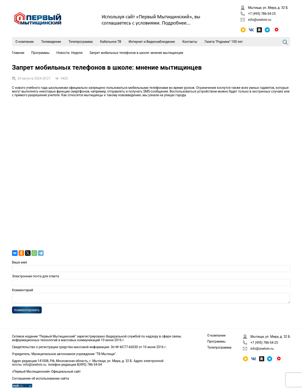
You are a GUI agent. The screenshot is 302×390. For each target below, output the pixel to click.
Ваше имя (19, 262)
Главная (18, 53)
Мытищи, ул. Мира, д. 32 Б (268, 7)
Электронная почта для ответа (35, 276)
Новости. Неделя (70, 53)
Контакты (189, 41)
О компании (25, 41)
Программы (40, 53)
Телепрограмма (80, 41)
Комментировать (27, 311)
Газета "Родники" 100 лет (224, 41)
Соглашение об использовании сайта (40, 378)
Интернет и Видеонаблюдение (152, 41)
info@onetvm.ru (259, 20)
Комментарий (22, 290)
